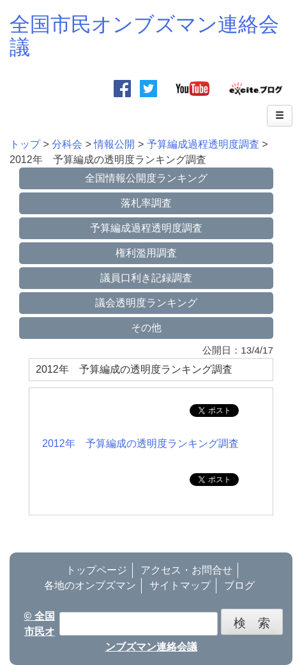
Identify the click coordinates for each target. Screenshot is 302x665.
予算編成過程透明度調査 (146, 228)
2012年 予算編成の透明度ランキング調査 (140, 443)
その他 (146, 327)
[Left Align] (279, 116)
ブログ (239, 585)
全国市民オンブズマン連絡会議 (144, 35)
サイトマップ (180, 585)
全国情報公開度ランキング (146, 178)
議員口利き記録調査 (146, 277)
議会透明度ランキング (146, 302)
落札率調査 (146, 203)
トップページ (96, 570)
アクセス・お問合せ (186, 570)
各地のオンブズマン (90, 585)
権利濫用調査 (146, 252)
